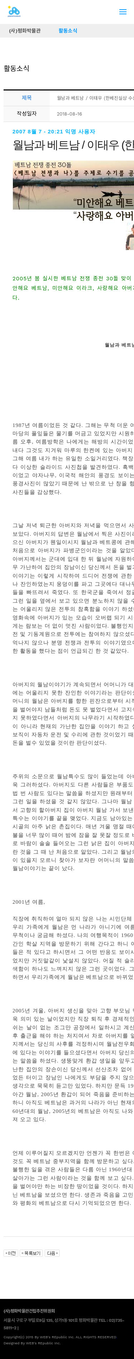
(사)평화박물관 (25, 31)
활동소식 (68, 31)
